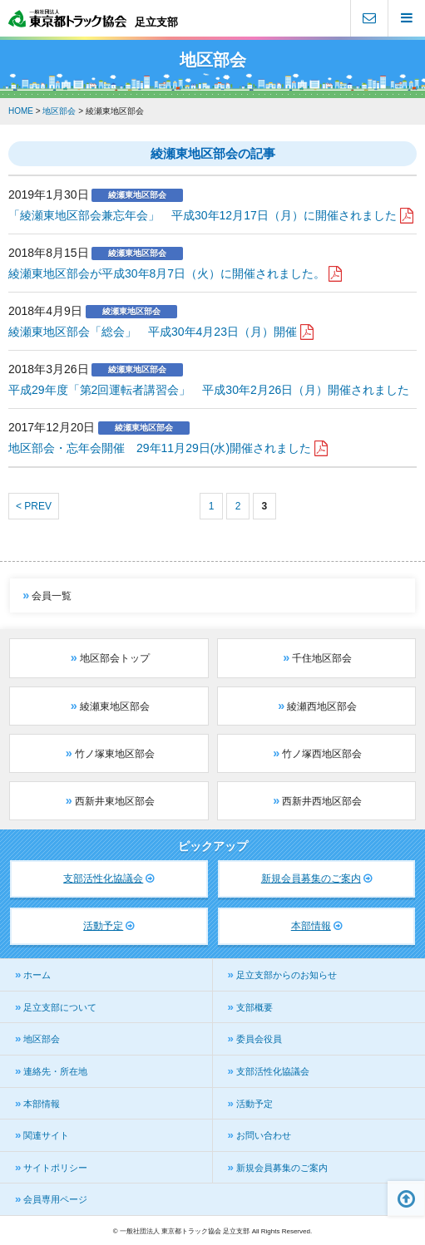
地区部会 (41, 1039)
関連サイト (46, 1135)
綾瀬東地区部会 (115, 706)
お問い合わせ (263, 1135)
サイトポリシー (55, 1168)
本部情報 (311, 926)
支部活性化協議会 (103, 878)
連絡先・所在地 (55, 1071)
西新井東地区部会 (115, 801)
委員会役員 (259, 1039)
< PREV (34, 506)
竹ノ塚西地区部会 (322, 754)
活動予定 (103, 926)
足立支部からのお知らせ (286, 975)
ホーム (37, 975)
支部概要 (254, 1007)
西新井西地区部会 (322, 801)
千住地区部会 (322, 658)
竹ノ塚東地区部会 (115, 754)
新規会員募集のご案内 (311, 878)
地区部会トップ (115, 658)
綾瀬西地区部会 (322, 706)
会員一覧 (52, 596)
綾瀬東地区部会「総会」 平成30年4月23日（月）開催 (152, 331)
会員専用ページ (55, 1199)
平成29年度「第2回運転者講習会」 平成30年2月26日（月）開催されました (208, 389)
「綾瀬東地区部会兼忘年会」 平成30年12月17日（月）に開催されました (202, 215)
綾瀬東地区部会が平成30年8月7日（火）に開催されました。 (166, 273)
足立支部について (59, 1007)
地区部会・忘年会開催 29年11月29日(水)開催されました (159, 448)
